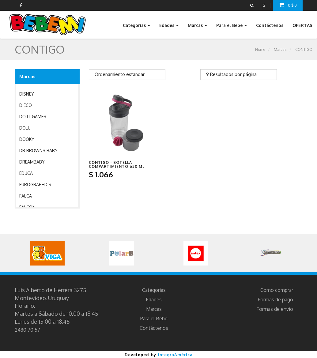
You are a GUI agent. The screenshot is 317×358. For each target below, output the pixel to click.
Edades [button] (169, 25)
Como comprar (276, 290)
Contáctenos (269, 25)
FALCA (25, 195)
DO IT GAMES (32, 116)
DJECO (25, 105)
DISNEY (26, 93)
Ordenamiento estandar (120, 74)
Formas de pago (275, 299)
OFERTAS (302, 25)
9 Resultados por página (231, 74)
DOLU (25, 127)
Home (260, 49)
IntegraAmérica (175, 354)
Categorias (154, 290)
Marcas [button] (197, 25)
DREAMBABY (32, 161)
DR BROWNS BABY (38, 150)
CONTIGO (303, 49)
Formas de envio (274, 309)
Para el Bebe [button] (231, 25)
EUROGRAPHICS (35, 184)
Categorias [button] (136, 25)
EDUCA (26, 173)
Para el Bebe (154, 318)
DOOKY (26, 139)
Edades (154, 299)
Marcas (280, 49)
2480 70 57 (27, 330)
